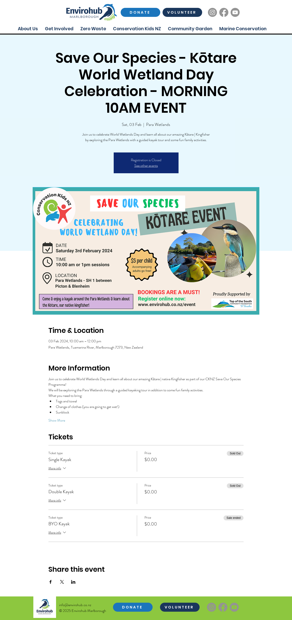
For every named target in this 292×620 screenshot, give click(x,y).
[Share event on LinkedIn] (73, 582)
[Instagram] (212, 12)
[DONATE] (140, 12)
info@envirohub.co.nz (75, 605)
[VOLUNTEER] (182, 12)
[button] (27, 29)
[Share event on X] (62, 582)
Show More (56, 420)
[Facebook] (223, 12)
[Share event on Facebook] (50, 582)
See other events (146, 165)
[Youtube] (235, 12)
